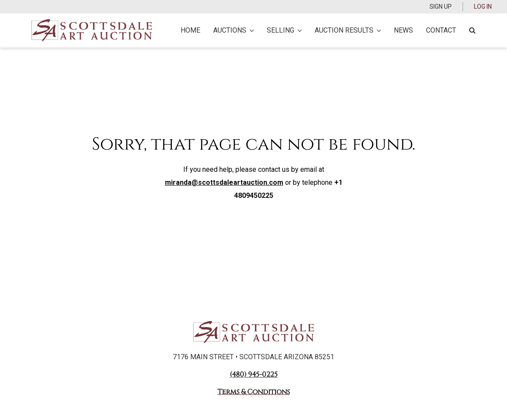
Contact (441, 30)
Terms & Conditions (254, 392)
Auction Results (348, 30)
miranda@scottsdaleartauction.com (224, 182)
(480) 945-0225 (254, 374)
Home (190, 30)
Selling (284, 30)
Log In (483, 6)
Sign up (441, 6)
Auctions (233, 30)
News (403, 30)
